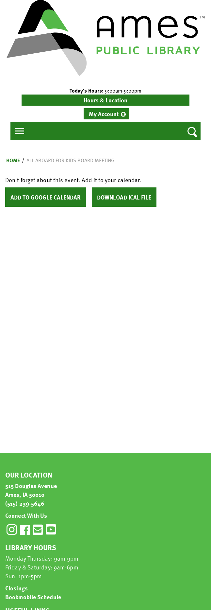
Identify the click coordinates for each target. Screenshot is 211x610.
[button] (105, 91)
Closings (16, 588)
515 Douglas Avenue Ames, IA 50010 (31, 490)
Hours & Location (105, 100)
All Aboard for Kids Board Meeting (70, 160)
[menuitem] (106, 113)
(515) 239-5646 (24, 503)
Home (13, 160)
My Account (104, 113)
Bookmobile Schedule (33, 596)
